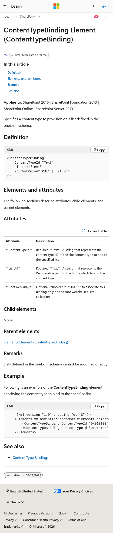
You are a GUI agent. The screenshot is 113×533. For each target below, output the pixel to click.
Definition (14, 72)
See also (13, 91)
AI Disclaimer (13, 513)
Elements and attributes (24, 78)
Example (13, 84)
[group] (56, 424)
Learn (9, 16)
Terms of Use (77, 519)
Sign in (104, 6)
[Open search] (93, 6)
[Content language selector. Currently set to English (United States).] (25, 491)
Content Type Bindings (31, 457)
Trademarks (12, 526)
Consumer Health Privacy (41, 519)
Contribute (81, 513)
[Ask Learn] (96, 16)
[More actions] (105, 16)
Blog (61, 513)
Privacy (9, 519)
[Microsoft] (56, 6)
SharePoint (27, 16)
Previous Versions (40, 513)
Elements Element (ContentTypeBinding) (36, 341)
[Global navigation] (4, 6)
